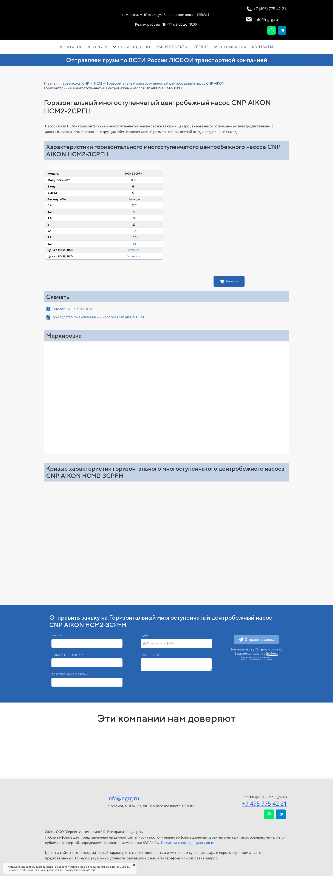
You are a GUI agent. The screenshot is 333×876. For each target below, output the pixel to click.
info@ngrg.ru (123, 798)
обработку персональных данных (259, 655)
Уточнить (133, 250)
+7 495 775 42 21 (264, 803)
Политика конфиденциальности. (188, 842)
